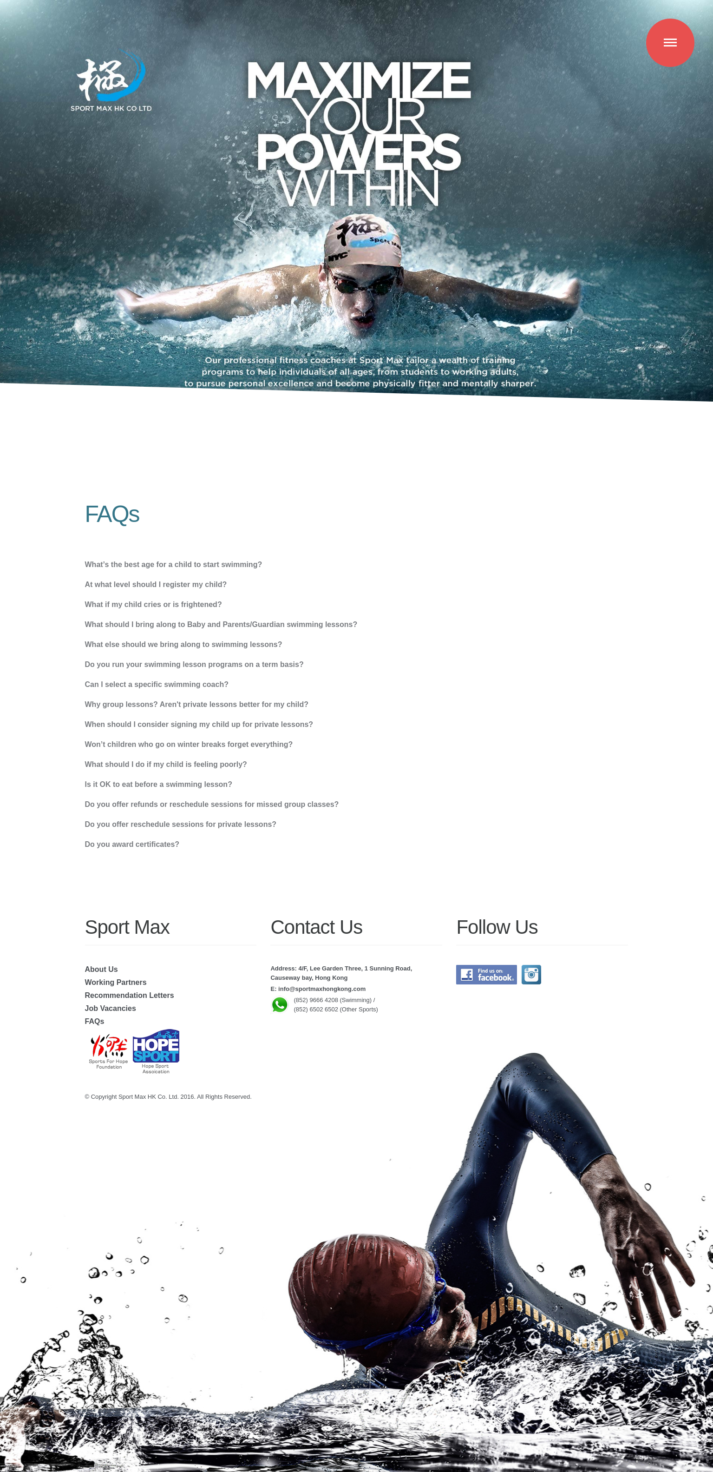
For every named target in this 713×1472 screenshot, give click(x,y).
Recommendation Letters (129, 995)
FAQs (95, 1021)
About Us (101, 969)
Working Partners (116, 982)
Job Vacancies (110, 1008)
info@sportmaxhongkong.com (322, 988)
